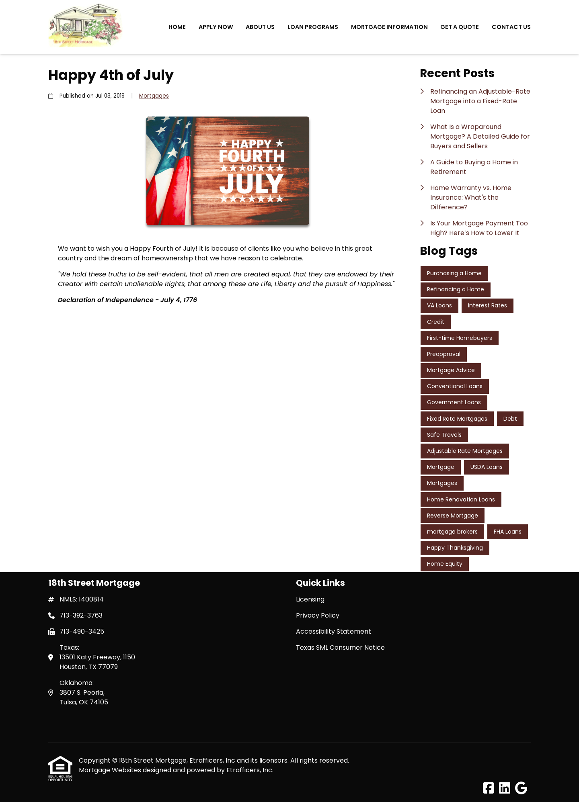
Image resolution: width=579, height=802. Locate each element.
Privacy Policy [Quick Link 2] (317, 615)
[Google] (521, 789)
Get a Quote (459, 27)
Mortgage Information (389, 27)
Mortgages (154, 96)
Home (177, 27)
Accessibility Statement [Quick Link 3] (333, 631)
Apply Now (216, 27)
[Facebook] (488, 789)
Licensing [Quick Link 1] (310, 599)
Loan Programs (312, 27)
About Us (260, 27)
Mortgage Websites (111, 770)
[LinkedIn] (504, 789)
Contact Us (511, 27)
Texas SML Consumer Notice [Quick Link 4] (340, 647)
